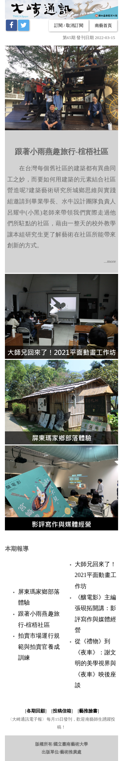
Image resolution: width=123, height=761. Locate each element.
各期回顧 (36, 711)
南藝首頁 (103, 25)
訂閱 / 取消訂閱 (68, 25)
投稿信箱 (62, 711)
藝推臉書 (88, 711)
